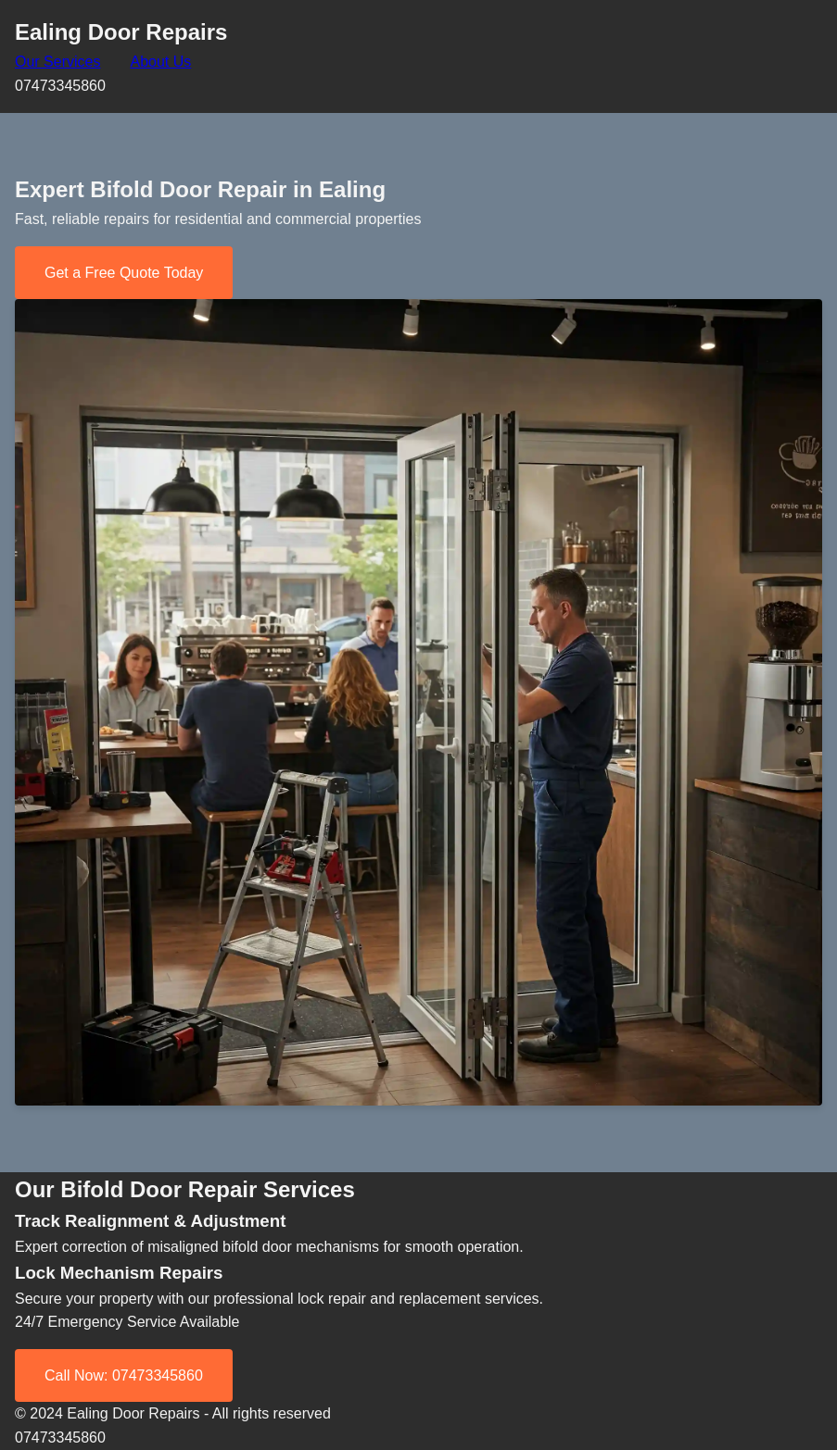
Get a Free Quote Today (123, 273)
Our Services (57, 61)
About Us (160, 61)
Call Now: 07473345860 (123, 1375)
